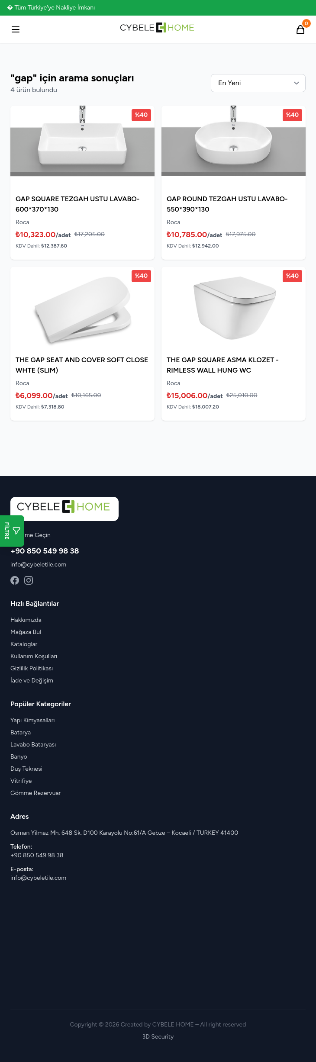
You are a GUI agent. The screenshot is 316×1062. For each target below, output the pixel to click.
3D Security (158, 1036)
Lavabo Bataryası (33, 744)
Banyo (18, 756)
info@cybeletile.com (38, 564)
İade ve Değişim (31, 680)
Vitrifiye (21, 781)
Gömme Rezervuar (35, 793)
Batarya (20, 732)
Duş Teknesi (26, 768)
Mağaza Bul (25, 632)
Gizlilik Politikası (31, 668)
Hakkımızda (26, 620)
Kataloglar (23, 644)
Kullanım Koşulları (33, 656)
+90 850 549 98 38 (44, 551)
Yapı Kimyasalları (32, 720)
